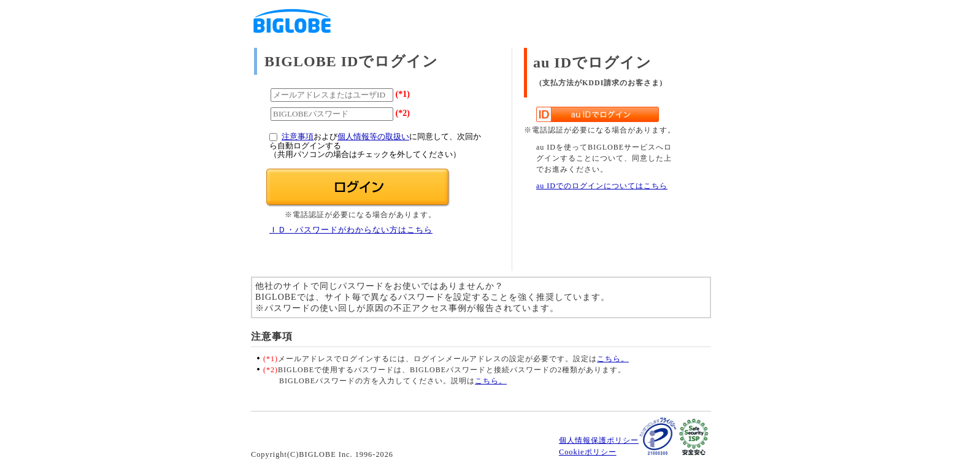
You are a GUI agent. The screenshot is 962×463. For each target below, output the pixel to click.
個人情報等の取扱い (373, 136)
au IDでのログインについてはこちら (602, 186)
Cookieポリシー (588, 452)
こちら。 (613, 358)
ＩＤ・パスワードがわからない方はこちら (351, 230)
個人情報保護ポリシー (599, 440)
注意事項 (298, 136)
